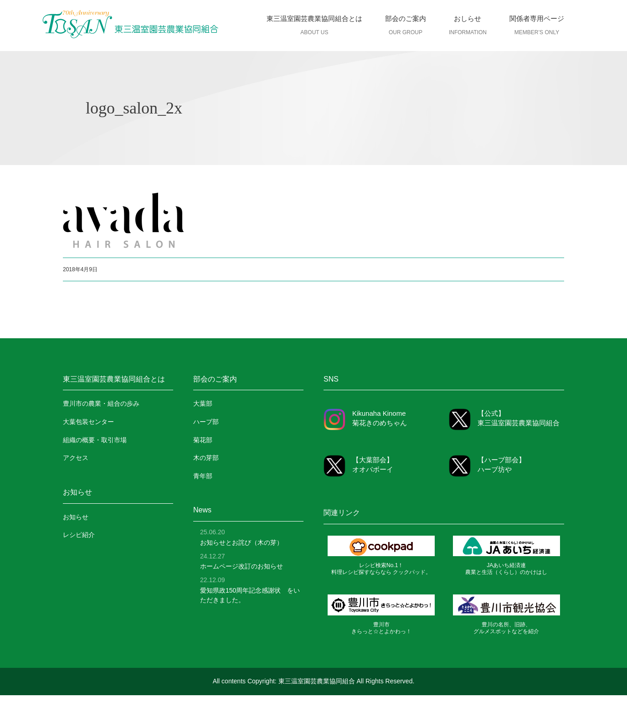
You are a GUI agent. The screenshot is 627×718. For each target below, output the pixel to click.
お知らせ (75, 517)
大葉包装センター (88, 421)
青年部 (202, 476)
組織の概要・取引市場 (95, 440)
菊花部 (202, 440)
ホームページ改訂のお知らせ (241, 566)
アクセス (75, 458)
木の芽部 (206, 458)
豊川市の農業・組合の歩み (101, 403)
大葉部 (202, 403)
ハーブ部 (206, 421)
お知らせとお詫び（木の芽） (241, 542)
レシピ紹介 (79, 535)
